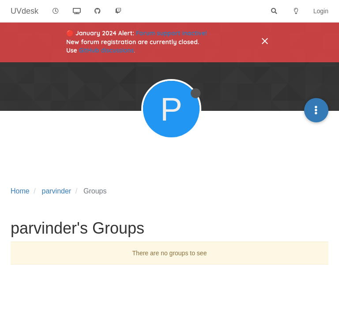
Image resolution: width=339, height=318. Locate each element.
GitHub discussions (106, 50)
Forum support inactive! (171, 33)
